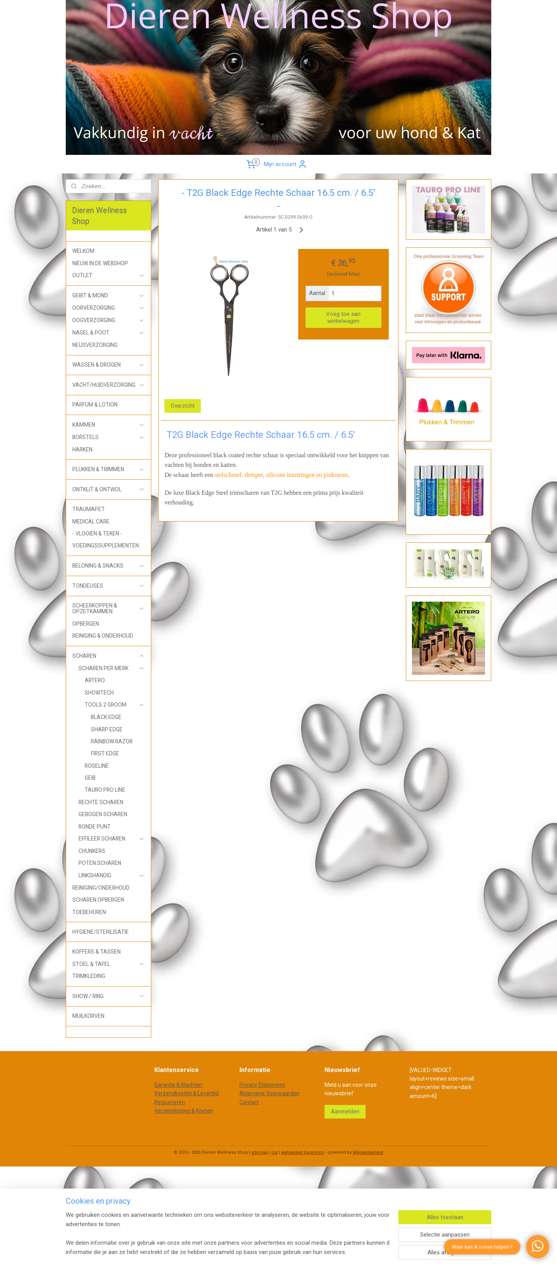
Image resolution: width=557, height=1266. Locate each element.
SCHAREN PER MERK (112, 668)
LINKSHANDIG (112, 875)
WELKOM (83, 251)
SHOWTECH (99, 693)
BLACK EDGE (106, 717)
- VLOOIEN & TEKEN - (97, 533)
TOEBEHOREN (89, 912)
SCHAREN (108, 656)
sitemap (259, 1152)
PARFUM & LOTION (95, 404)
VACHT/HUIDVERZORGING (108, 385)
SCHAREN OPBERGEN (98, 900)
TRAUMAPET (88, 509)
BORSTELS (108, 437)
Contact (249, 1102)
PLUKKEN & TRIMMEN (108, 469)
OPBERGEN (85, 624)
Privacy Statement (262, 1085)
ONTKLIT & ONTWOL (108, 489)
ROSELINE (97, 766)
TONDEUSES (108, 586)
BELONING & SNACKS (108, 566)
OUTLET (108, 275)
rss (275, 1152)
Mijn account (285, 164)
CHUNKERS (92, 851)
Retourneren (169, 1102)
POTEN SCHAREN (100, 863)
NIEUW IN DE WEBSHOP (100, 263)
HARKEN (82, 449)
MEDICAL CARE (90, 521)
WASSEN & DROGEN (108, 365)
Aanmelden (345, 1111)
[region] (227, 1233)
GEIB (90, 778)
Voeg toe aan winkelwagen (343, 317)
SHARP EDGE (107, 729)
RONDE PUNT (95, 826)
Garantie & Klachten (178, 1085)
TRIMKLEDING (88, 976)
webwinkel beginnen (302, 1152)
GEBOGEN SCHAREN (103, 814)
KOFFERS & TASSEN (96, 952)
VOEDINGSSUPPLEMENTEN (105, 545)
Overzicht (183, 405)
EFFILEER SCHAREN (112, 838)
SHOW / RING (108, 996)
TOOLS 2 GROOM (115, 705)
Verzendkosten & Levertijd (186, 1093)
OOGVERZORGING (108, 320)
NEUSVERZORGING (95, 345)
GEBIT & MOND (108, 295)
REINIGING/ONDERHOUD (101, 888)
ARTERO (95, 680)
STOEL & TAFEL (108, 964)
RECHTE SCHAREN (101, 802)
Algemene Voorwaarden (269, 1093)
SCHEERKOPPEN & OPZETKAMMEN (108, 608)
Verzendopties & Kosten (183, 1111)
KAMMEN (108, 425)
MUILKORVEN (88, 1016)
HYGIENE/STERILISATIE (100, 932)
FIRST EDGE (105, 753)
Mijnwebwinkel (368, 1152)
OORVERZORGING (108, 308)
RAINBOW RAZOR (112, 741)
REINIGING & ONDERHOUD (102, 636)
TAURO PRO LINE (105, 790)
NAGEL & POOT (108, 332)
